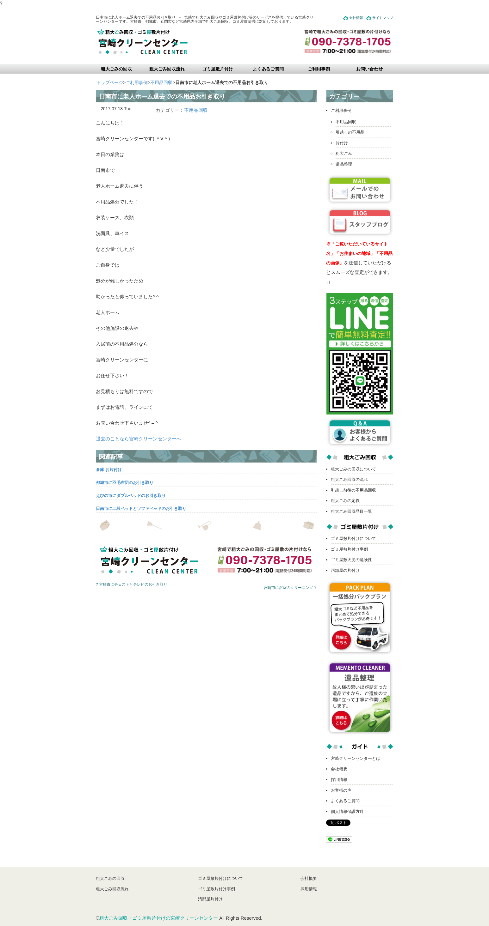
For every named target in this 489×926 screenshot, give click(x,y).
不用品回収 (161, 82)
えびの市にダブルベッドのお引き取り (131, 495)
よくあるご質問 (268, 68)
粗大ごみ (344, 153)
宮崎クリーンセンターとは (355, 758)
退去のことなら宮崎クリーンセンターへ (138, 438)
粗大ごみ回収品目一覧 (351, 511)
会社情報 (356, 18)
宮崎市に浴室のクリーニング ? (290, 587)
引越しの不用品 (350, 132)
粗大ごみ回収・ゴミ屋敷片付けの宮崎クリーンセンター (158, 918)
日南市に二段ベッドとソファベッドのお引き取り (141, 508)
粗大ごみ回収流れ (167, 68)
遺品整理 (344, 164)
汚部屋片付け (210, 899)
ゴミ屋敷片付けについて (353, 538)
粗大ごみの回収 (116, 68)
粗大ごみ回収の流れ (349, 479)
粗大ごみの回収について (353, 469)
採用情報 (339, 779)
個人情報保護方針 (347, 811)
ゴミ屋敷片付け (217, 68)
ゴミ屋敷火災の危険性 (351, 559)
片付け (342, 143)
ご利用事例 (319, 68)
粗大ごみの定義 (345, 500)
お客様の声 (341, 790)
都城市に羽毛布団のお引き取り (124, 482)
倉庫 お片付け (109, 469)
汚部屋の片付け (345, 570)
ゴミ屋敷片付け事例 (349, 549)
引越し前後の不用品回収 (353, 490)
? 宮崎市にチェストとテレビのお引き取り (131, 584)
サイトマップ (382, 18)
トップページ (109, 82)
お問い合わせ (369, 68)
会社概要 (339, 768)
